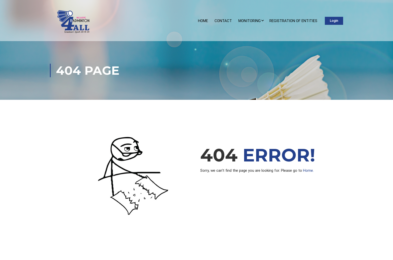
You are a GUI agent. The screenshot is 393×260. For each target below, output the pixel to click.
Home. (308, 170)
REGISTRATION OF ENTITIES (293, 21)
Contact (223, 21)
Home (203, 21)
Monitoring (249, 21)
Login (334, 21)
